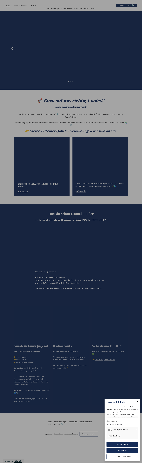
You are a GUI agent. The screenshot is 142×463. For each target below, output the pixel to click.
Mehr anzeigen (111, 421)
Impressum (110, 424)
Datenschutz (119, 424)
